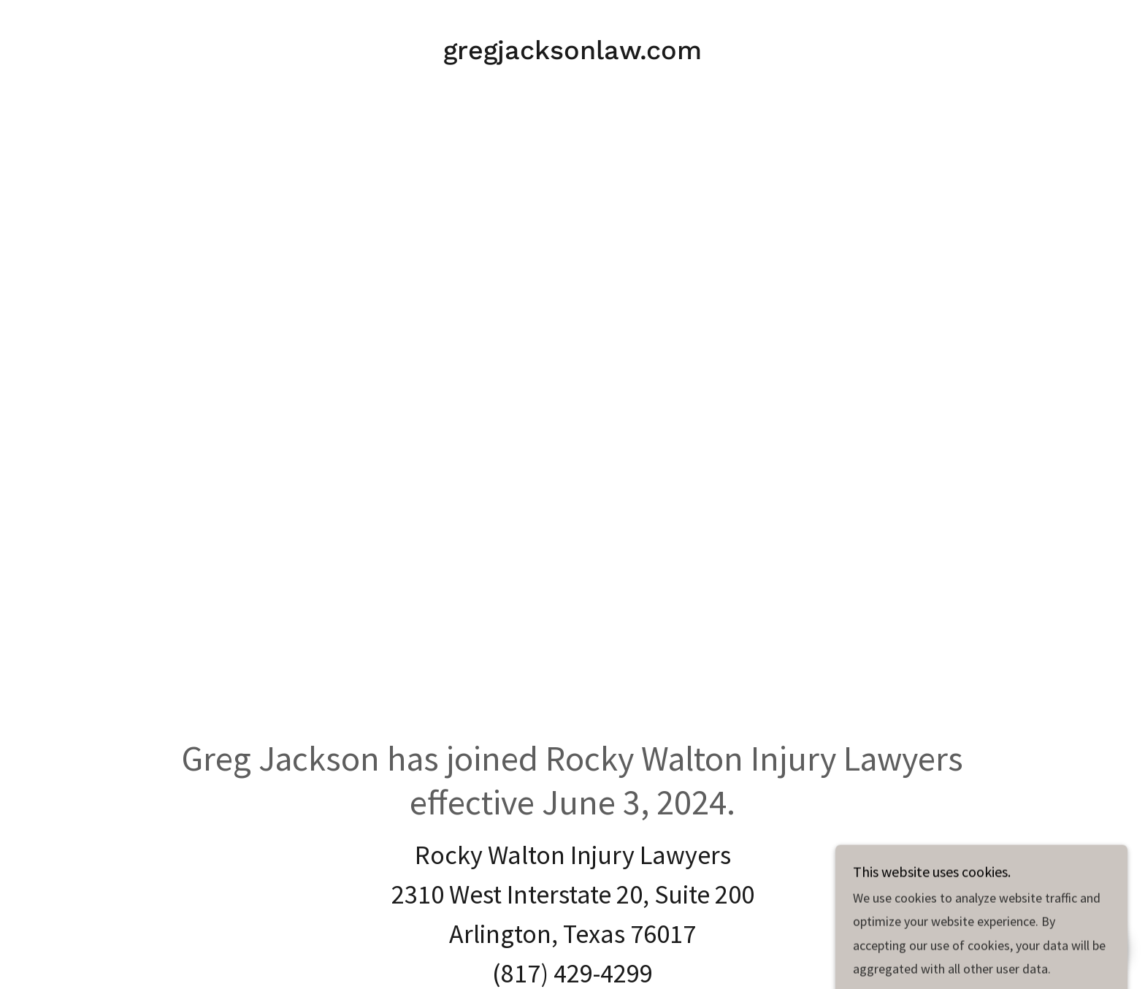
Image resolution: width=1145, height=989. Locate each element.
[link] (572, 54)
